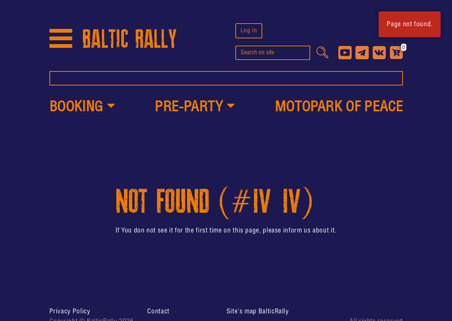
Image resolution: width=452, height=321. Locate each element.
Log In (249, 30)
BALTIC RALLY (129, 39)
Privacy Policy (69, 311)
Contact (158, 311)
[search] (272, 53)
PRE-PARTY (189, 107)
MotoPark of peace (339, 107)
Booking (76, 107)
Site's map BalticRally (258, 311)
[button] (82, 108)
